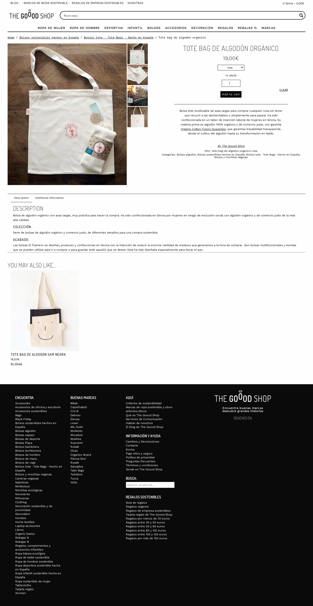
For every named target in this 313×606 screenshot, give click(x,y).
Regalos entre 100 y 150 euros (146, 534)
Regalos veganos (137, 506)
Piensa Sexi (78, 458)
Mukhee (75, 439)
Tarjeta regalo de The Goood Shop (149, 514)
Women (20, 593)
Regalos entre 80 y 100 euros (146, 530)
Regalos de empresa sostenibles (97, 3)
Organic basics (25, 533)
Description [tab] (21, 197)
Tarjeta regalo (24, 589)
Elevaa (74, 419)
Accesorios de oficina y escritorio (38, 407)
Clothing (21, 502)
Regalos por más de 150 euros (146, 538)
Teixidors (76, 474)
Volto (73, 482)
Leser (74, 423)
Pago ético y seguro (139, 453)
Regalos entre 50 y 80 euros (145, 526)
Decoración (202, 28)
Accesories (22, 403)
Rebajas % (247, 28)
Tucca (74, 478)
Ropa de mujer (51, 28)
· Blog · (14, 3)
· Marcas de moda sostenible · (45, 3)
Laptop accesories (27, 526)
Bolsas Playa (23, 442)
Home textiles (25, 522)
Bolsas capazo (25, 435)
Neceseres (22, 494)
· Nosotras (134, 3)
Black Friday (23, 419)
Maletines (21, 482)
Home (11, 38)
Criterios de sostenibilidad (143, 403)
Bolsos (154, 28)
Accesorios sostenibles (31, 411)
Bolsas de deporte (27, 439)
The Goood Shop (233, 146)
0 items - (293, 3)
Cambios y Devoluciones (142, 441)
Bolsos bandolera (27, 446)
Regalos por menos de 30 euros (148, 518)
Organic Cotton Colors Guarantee (203, 129)
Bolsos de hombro (27, 454)
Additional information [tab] (49, 197)
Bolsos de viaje (25, 462)
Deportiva (113, 28)
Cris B (74, 411)
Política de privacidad (140, 457)
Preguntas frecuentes (140, 461)
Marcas (268, 28)
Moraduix (76, 435)
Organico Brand (80, 454)
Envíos (130, 449)
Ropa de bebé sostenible (32, 557)
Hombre (20, 518)
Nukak (74, 446)
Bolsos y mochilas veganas (231, 157)
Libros (19, 529)
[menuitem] (14, 3)
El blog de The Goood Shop (144, 427)
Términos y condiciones (142, 465)
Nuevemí (76, 442)
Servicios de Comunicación (144, 419)
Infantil (135, 28)
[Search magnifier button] (301, 15)
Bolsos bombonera (28, 450)
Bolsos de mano (26, 458)
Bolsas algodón (186, 154)
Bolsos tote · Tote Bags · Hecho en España (118, 38)
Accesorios (176, 28)
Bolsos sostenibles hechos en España (49, 38)
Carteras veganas (27, 478)
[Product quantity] (231, 83)
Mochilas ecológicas (28, 490)
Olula (74, 450)
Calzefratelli (78, 407)
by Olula (16, 363)
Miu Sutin (76, 427)
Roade (74, 462)
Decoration (22, 514)
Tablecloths (23, 585)
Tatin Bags (77, 470)
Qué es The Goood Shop (142, 415)
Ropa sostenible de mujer (32, 581)
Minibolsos (22, 486)
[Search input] (180, 15)
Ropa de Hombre (85, 28)
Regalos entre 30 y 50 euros (145, 522)
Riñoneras (22, 498)
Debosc (75, 415)
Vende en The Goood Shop (144, 469)
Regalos (225, 28)
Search (129, 491)
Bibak (74, 403)
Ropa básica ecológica (30, 553)
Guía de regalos (136, 502)
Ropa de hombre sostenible (34, 561)
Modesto (76, 430)
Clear (283, 90)
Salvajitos (76, 466)
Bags (18, 415)
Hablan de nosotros (139, 423)
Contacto (132, 445)
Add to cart (231, 94)
